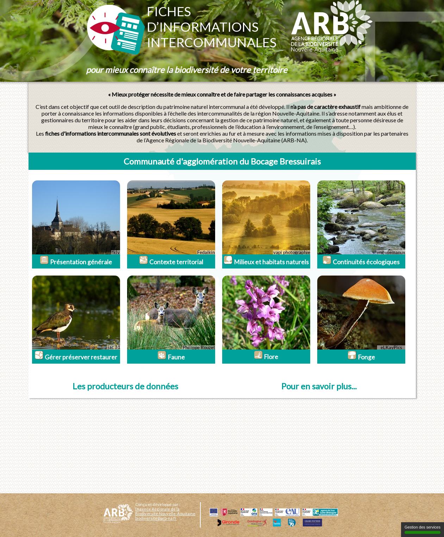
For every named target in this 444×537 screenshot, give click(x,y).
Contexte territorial (171, 262)
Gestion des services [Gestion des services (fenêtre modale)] (422, 529)
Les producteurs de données (125, 386)
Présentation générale (76, 262)
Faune (171, 357)
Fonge (361, 357)
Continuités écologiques (361, 262)
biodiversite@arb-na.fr (155, 518)
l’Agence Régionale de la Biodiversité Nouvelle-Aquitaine (165, 511)
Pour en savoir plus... (319, 386)
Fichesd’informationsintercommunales (211, 27)
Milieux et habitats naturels (266, 262)
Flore (266, 356)
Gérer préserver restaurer (76, 357)
